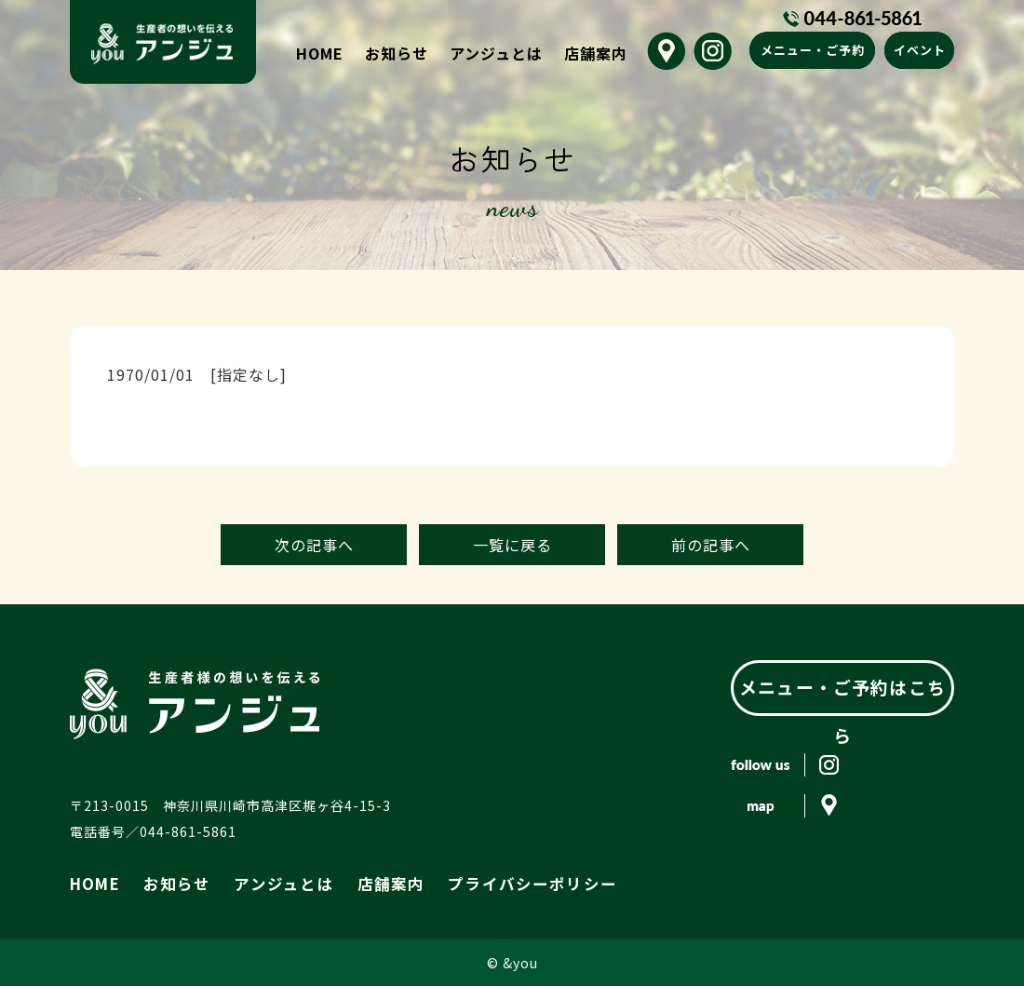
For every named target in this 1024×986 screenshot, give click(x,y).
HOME (320, 53)
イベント (920, 50)
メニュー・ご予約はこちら (842, 687)
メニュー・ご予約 (813, 50)
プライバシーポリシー (467, 881)
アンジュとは (496, 53)
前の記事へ (710, 545)
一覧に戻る (512, 545)
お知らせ (396, 53)
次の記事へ (314, 545)
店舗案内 (595, 53)
